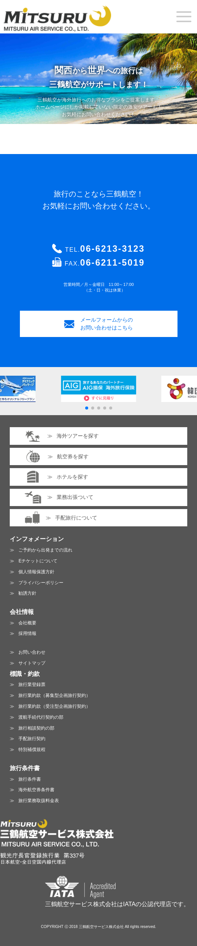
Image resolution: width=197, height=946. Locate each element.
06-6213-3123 (112, 249)
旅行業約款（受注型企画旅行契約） (54, 706)
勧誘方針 (27, 593)
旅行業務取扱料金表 (38, 800)
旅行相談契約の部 (36, 728)
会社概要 (27, 623)
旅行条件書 (29, 779)
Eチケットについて (37, 561)
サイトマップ (31, 663)
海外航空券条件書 (36, 789)
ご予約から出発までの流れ (45, 550)
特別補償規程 (31, 749)
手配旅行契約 (31, 738)
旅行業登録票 (31, 684)
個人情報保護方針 (36, 571)
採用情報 (27, 633)
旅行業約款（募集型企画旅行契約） (54, 695)
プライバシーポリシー (40, 582)
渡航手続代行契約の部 (40, 717)
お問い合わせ (31, 652)
